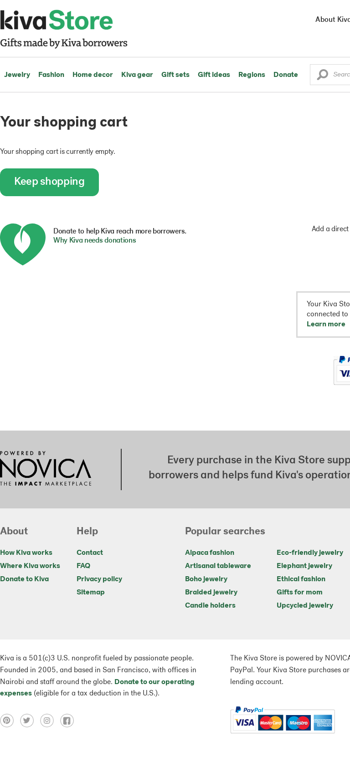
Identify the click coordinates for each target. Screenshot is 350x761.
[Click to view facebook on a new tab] (69, 720)
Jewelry (17, 75)
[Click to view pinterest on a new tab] (10, 720)
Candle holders (210, 605)
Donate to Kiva (24, 579)
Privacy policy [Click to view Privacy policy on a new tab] (99, 579)
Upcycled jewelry (305, 605)
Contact (90, 553)
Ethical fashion (301, 579)
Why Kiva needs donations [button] (94, 240)
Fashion (51, 75)
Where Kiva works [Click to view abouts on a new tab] (30, 566)
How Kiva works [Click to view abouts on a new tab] (26, 553)
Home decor (92, 75)
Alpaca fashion (209, 553)
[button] (322, 77)
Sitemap (91, 592)
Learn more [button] (326, 324)
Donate (285, 75)
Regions (251, 75)
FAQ (83, 566)
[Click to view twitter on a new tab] (30, 720)
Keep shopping (49, 182)
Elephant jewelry (304, 566)
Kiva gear (137, 75)
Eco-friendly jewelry (310, 553)
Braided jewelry (211, 592)
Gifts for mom (300, 592)
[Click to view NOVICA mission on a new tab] (45, 469)
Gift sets (175, 75)
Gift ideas (214, 75)
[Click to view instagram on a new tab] (50, 720)
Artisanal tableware (218, 566)
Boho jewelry (206, 579)
